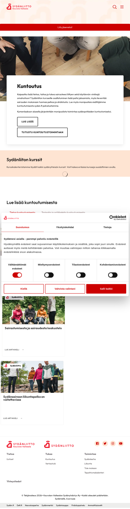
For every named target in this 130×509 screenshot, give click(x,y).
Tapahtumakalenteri (94, 474)
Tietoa (10, 455)
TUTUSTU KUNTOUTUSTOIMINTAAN (42, 132)
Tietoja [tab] (108, 227)
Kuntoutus (50, 460)
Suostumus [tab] (22, 227)
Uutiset (10, 460)
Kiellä (23, 288)
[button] (114, 8)
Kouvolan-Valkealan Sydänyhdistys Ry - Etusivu (33, 6)
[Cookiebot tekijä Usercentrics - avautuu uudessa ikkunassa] (111, 217)
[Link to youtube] (121, 445)
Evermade (71, 500)
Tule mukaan (90, 469)
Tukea (48, 455)
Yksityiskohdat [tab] (65, 227)
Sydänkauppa (66, 506)
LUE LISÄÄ (28, 121)
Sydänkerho (90, 460)
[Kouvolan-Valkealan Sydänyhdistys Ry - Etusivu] (21, 445)
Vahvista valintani (65, 288)
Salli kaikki (106, 288)
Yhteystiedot (14, 482)
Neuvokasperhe (33, 506)
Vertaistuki (50, 465)
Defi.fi (20, 506)
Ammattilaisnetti (102, 506)
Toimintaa (89, 455)
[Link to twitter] (104, 445)
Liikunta (88, 465)
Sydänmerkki (50, 506)
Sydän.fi (10, 506)
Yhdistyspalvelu (83, 506)
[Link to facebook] (96, 445)
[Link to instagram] (113, 445)
